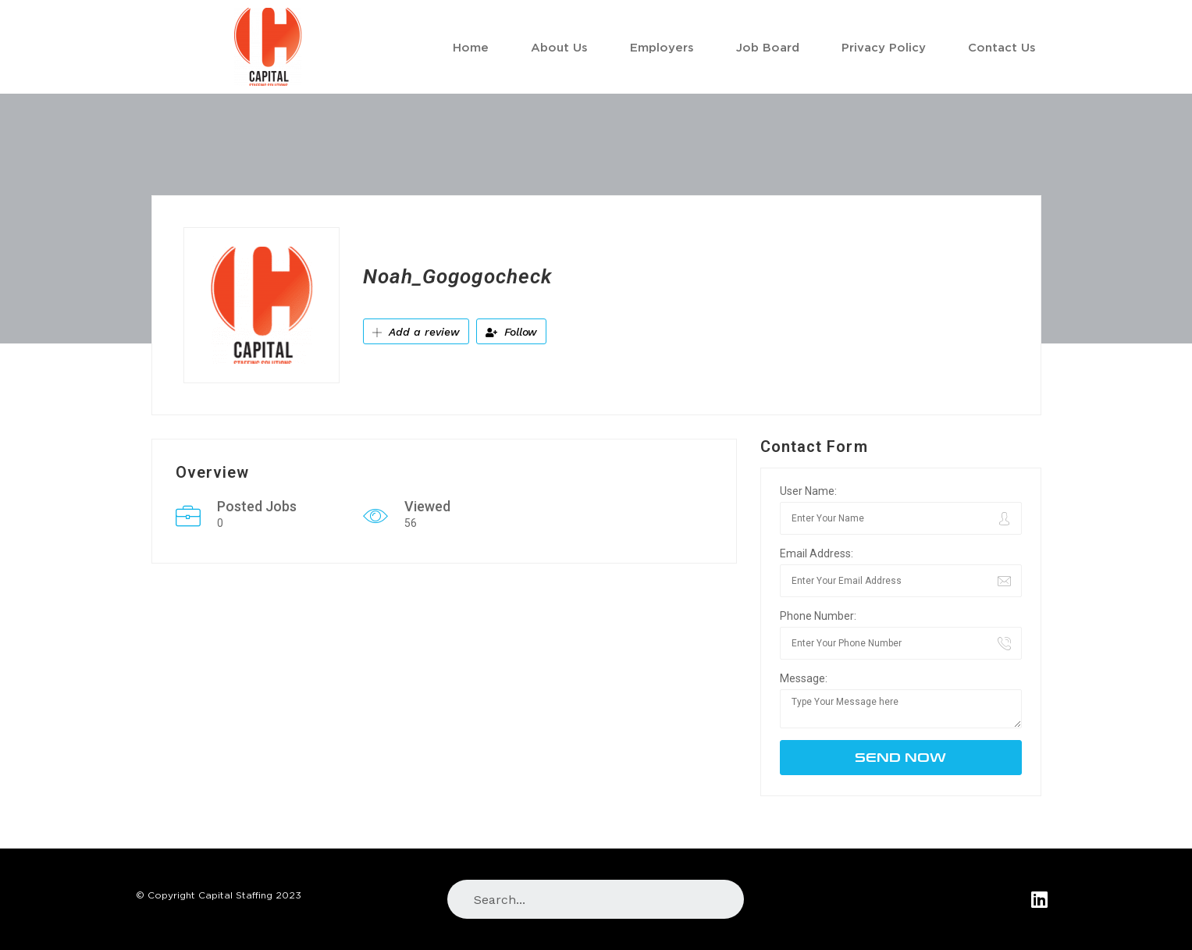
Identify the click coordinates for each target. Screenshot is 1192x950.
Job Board (767, 47)
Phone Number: (818, 615)
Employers (662, 47)
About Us (559, 47)
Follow (511, 332)
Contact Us (1002, 47)
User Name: (808, 491)
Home (471, 47)
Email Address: (816, 553)
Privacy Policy (884, 47)
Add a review (416, 332)
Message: (803, 678)
